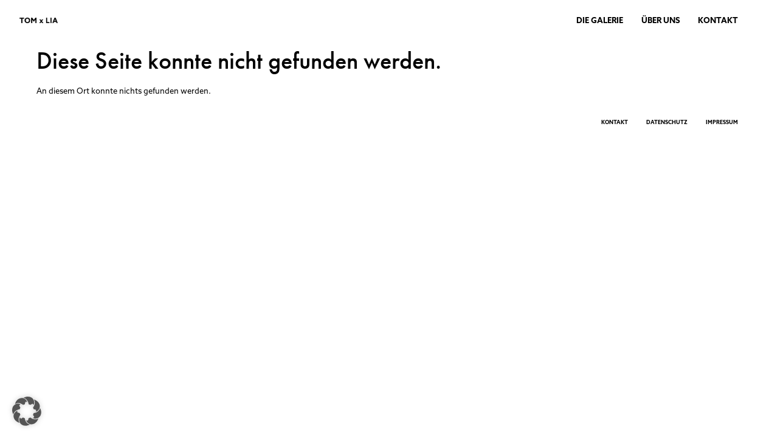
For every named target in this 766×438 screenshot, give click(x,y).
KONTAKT (718, 20)
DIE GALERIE (599, 20)
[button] (26, 411)
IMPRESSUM (722, 122)
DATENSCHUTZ (667, 122)
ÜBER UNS (660, 20)
